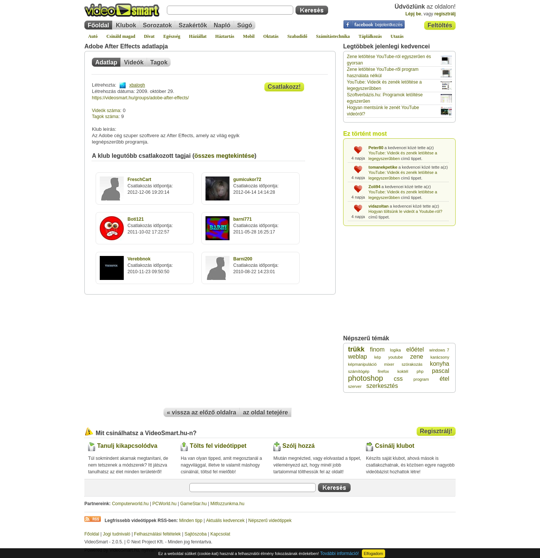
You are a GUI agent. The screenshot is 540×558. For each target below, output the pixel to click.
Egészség (171, 36)
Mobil (249, 36)
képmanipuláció (362, 364)
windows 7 (439, 350)
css (398, 378)
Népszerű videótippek (269, 520)
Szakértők (192, 25)
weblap (357, 356)
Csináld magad (120, 36)
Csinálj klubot (394, 446)
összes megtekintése (224, 156)
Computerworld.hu (130, 503)
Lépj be (413, 13)
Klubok (126, 25)
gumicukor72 (247, 179)
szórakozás (412, 364)
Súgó (244, 25)
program (421, 379)
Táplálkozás (370, 36)
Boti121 (136, 219)
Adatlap (106, 62)
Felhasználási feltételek (157, 534)
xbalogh (137, 85)
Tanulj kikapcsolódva (127, 446)
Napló (222, 25)
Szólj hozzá (298, 446)
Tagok (159, 62)
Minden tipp (190, 520)
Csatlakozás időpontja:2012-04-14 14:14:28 (256, 186)
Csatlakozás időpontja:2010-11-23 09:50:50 (150, 265)
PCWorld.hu (164, 503)
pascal (440, 371)
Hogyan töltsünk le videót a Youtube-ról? (405, 211)
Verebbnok (139, 259)
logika (395, 350)
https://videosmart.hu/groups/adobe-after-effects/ (140, 97)
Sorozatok (157, 25)
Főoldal (98, 25)
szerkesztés (382, 386)
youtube (395, 357)
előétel (415, 349)
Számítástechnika (333, 36)
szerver (355, 386)
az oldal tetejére (265, 412)
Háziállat (198, 36)
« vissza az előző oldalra (201, 412)
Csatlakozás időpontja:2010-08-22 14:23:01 (256, 265)
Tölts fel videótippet (218, 446)
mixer (389, 364)
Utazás (397, 36)
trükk (356, 349)
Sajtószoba (195, 534)
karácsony (439, 357)
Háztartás (224, 36)
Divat (149, 36)
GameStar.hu (193, 503)
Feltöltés (440, 25)
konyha (439, 364)
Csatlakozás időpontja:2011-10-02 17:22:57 (150, 226)
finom (377, 349)
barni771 (242, 219)
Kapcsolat (220, 534)
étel (444, 378)
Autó (93, 36)
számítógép (358, 371)
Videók (134, 62)
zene (416, 356)
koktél (403, 371)
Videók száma (106, 110)
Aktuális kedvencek (225, 520)
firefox (383, 371)
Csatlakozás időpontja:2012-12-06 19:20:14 (150, 186)
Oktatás (271, 36)
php (420, 371)
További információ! (339, 553)
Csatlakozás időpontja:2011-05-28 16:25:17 (256, 226)
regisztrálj (445, 13)
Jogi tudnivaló (116, 534)
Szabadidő (297, 36)
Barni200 (242, 259)
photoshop (365, 378)
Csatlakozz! (284, 87)
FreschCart (139, 179)
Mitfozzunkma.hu (227, 503)
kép (377, 357)
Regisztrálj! (436, 431)
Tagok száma (105, 116)
